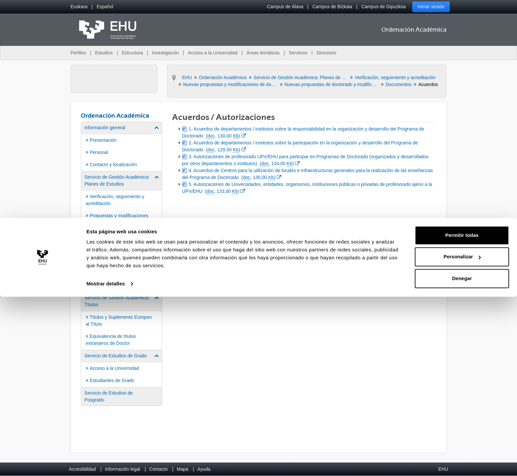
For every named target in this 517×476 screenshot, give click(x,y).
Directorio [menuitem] (326, 52)
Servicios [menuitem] (298, 52)
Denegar (462, 458)
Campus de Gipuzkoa (383, 6)
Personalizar (462, 436)
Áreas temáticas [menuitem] (263, 52)
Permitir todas (462, 414)
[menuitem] (79, 7)
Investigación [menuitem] (165, 52)
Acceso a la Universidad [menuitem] (212, 52)
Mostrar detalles (105, 463)
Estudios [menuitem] (104, 52)
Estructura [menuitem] (132, 52)
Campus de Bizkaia (332, 6)
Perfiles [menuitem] (78, 52)
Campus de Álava (285, 6)
